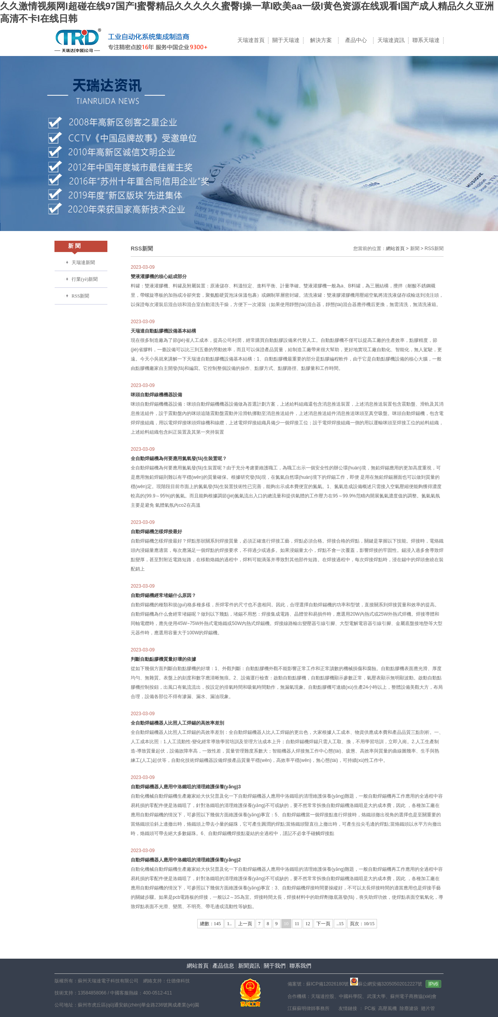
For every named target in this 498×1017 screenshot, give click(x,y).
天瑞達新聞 (83, 262)
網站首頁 (395, 248)
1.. (229, 923)
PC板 (369, 1008)
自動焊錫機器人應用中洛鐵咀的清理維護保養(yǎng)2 (186, 860)
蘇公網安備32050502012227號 (386, 984)
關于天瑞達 (286, 40)
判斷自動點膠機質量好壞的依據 (163, 659)
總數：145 (210, 923)
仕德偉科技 (178, 981)
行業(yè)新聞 (85, 279)
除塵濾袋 (408, 1008)
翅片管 (427, 1008)
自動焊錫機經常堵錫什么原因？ (163, 595)
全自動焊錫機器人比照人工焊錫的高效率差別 (177, 723)
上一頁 (245, 923)
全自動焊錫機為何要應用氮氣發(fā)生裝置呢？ (179, 458)
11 (297, 923)
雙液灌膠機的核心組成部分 (159, 276)
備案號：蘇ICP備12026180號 (318, 984)
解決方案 (321, 40)
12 (307, 923)
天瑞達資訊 (391, 40)
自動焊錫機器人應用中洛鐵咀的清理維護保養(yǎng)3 (186, 786)
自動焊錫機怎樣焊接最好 (156, 531)
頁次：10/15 (362, 923)
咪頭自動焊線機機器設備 (156, 394)
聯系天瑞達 (426, 40)
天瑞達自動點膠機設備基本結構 (163, 331)
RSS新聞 (80, 296)
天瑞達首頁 (251, 40)
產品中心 (356, 40)
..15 (340, 923)
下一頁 (323, 923)
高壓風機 (387, 1008)
